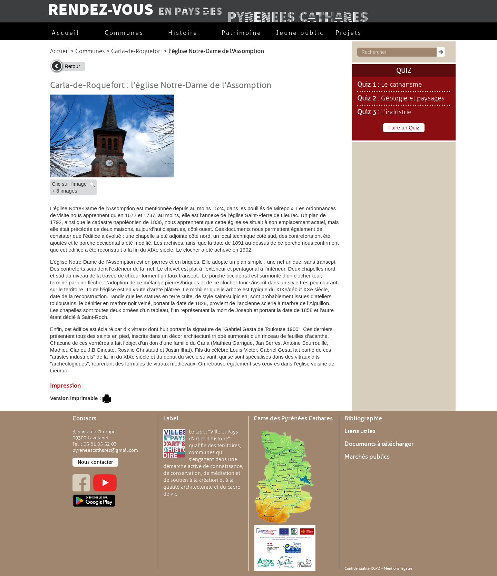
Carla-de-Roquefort (136, 51)
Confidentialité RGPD (362, 568)
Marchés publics (367, 456)
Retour (72, 66)
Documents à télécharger (379, 444)
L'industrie (396, 112)
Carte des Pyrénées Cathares (293, 418)
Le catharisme (401, 84)
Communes (90, 51)
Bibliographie (363, 418)
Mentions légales (398, 568)
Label (170, 418)
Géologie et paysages (413, 98)
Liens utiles (360, 431)
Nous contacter (95, 462)
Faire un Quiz (403, 127)
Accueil (59, 51)
